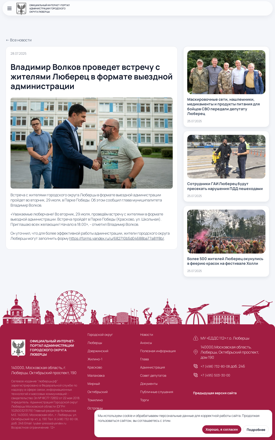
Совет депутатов (153, 375)
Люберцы (95, 342)
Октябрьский (98, 392)
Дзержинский (98, 351)
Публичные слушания (156, 392)
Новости (146, 334)
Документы (149, 383)
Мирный (94, 383)
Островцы (95, 408)
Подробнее (256, 429)
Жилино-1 (95, 359)
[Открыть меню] (9, 8)
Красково (95, 367)
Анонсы (146, 342)
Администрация (152, 367)
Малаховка (96, 375)
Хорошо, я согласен (222, 429)
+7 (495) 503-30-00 (215, 375)
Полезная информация (158, 351)
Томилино (95, 400)
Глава (144, 359)
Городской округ (100, 334)
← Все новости (19, 40)
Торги (144, 400)
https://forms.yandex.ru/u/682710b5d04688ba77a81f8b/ (116, 238)
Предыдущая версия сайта (215, 393)
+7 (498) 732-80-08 (215, 366)
